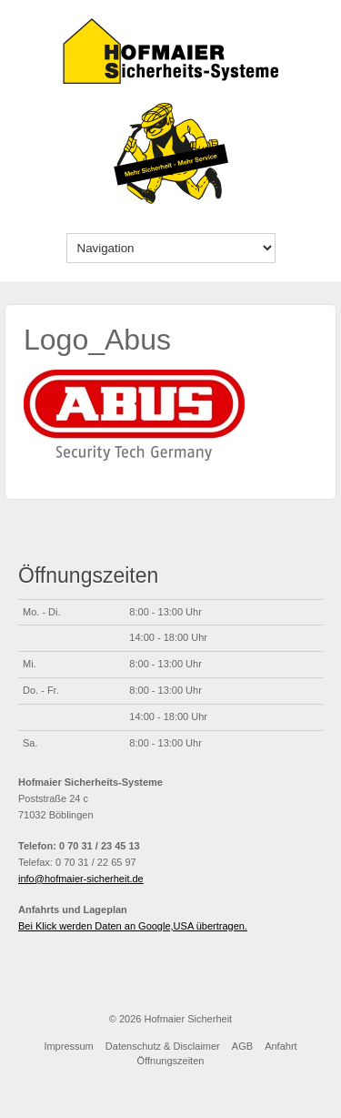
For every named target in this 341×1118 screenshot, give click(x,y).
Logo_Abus (97, 339)
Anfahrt (280, 1046)
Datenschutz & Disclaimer (162, 1046)
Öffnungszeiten (171, 1060)
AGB (242, 1046)
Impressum (68, 1046)
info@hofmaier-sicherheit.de (81, 878)
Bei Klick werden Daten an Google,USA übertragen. (132, 925)
